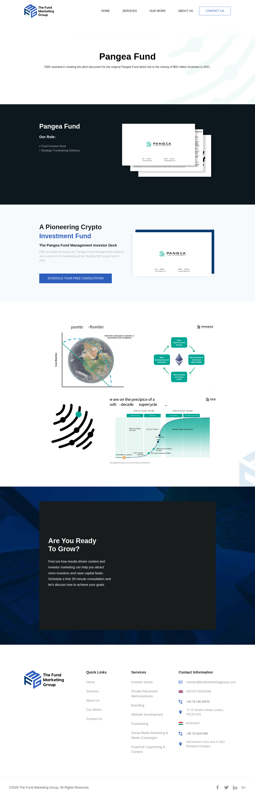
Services (129, 10)
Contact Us (215, 10)
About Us (185, 10)
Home (105, 10)
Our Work (157, 10)
